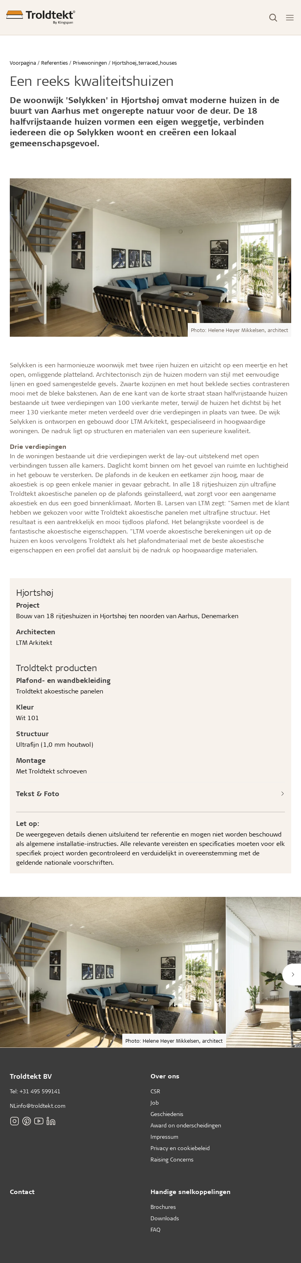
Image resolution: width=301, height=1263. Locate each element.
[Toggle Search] (273, 17)
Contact (22, 1191)
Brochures (163, 1206)
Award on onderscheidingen (185, 1125)
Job (154, 1102)
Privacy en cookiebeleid (180, 1148)
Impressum (164, 1136)
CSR (155, 1091)
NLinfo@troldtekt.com (37, 1105)
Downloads (164, 1218)
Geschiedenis (166, 1114)
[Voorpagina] (40, 17)
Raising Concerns (172, 1159)
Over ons (165, 1076)
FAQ (155, 1229)
